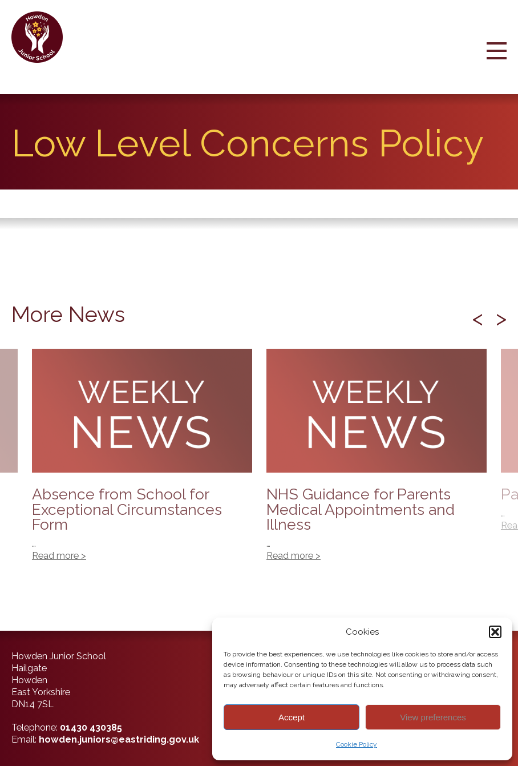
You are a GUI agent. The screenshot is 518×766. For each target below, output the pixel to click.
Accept (291, 717)
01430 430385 (91, 727)
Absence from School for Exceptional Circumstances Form (142, 461)
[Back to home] (41, 37)
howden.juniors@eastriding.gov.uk (119, 739)
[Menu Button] (497, 60)
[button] (495, 632)
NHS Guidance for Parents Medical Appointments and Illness (376, 461)
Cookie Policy (356, 744)
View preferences (433, 717)
